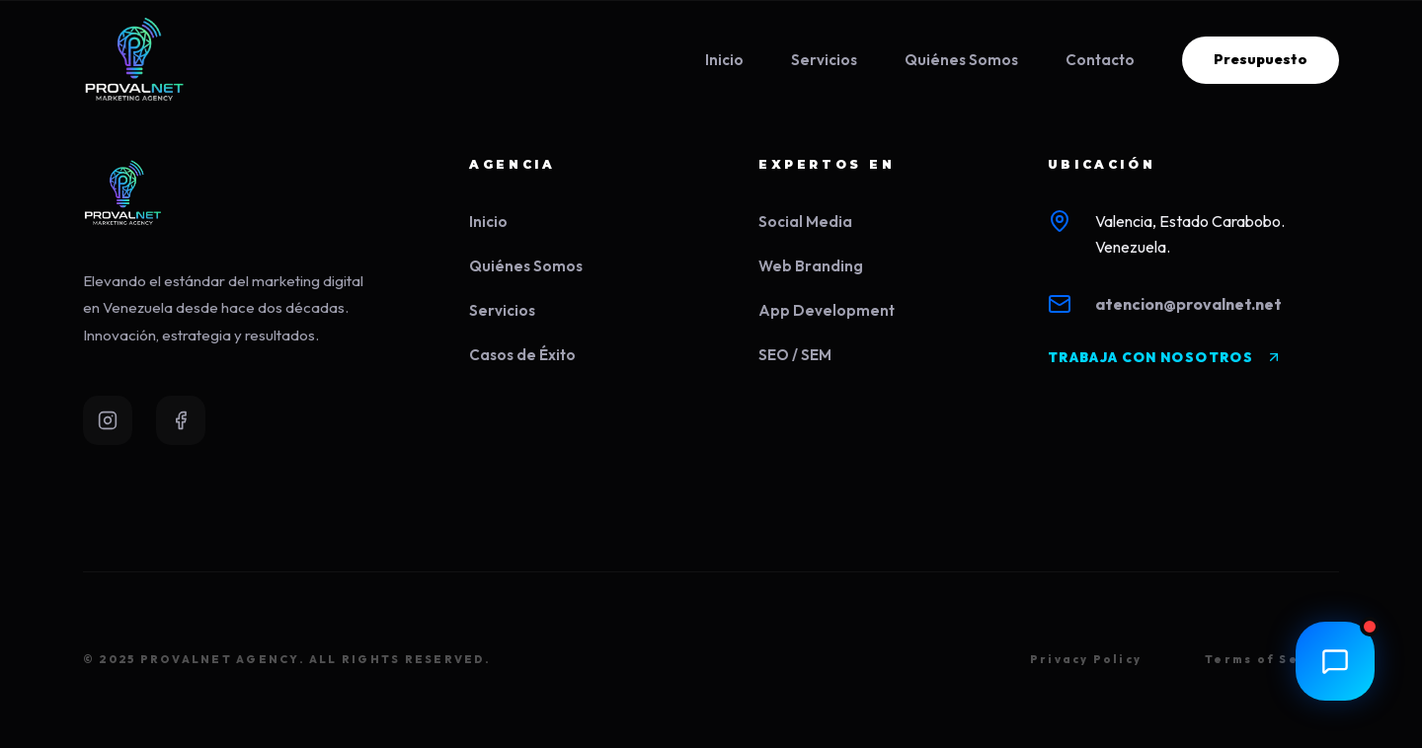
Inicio (724, 59)
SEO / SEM (794, 354)
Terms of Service (1272, 659)
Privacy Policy (1086, 659)
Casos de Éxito (522, 354)
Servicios (824, 59)
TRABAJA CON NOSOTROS (1165, 357)
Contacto (1100, 59)
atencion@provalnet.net (1188, 304)
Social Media (805, 221)
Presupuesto (1260, 59)
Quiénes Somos (961, 59)
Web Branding (810, 266)
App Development (826, 310)
